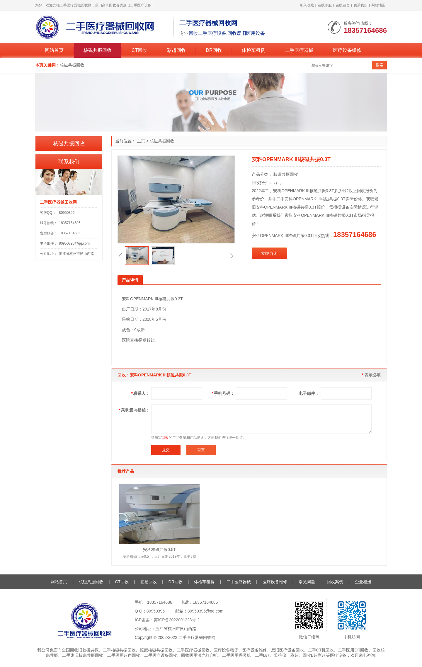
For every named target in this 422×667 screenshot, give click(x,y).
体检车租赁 (253, 50)
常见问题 (307, 581)
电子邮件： (309, 393)
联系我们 (360, 5)
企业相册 (363, 581)
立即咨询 (269, 253)
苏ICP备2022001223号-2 (177, 619)
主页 (141, 141)
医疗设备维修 (347, 50)
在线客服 (325, 5)
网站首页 (54, 50)
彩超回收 (176, 50)
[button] (120, 256)
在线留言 (343, 5)
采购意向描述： (134, 410)
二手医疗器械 (299, 50)
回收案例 (335, 581)
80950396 (66, 213)
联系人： (140, 393)
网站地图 (378, 5)
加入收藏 (307, 5)
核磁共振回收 (98, 50)
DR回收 (214, 50)
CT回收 (139, 50)
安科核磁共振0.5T (159, 549)
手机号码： (223, 393)
